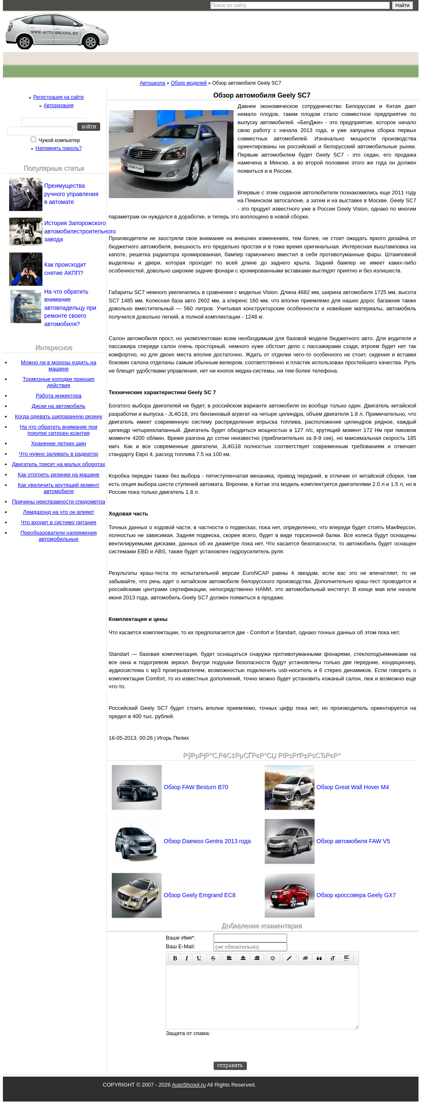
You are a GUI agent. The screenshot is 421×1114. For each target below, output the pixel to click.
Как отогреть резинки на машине (59, 474)
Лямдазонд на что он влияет (58, 512)
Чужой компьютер (58, 140)
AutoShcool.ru (189, 1097)
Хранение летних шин (58, 443)
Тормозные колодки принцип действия (59, 382)
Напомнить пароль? (58, 148)
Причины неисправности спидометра (58, 501)
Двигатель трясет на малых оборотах (59, 464)
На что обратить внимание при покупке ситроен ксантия (58, 430)
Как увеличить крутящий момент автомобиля (58, 488)
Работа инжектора (58, 396)
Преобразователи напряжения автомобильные (58, 536)
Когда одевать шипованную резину (58, 416)
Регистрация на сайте (58, 97)
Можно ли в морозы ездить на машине (58, 365)
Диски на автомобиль (58, 406)
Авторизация (59, 105)
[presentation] (277, 1058)
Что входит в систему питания (58, 522)
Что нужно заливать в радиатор (58, 454)
